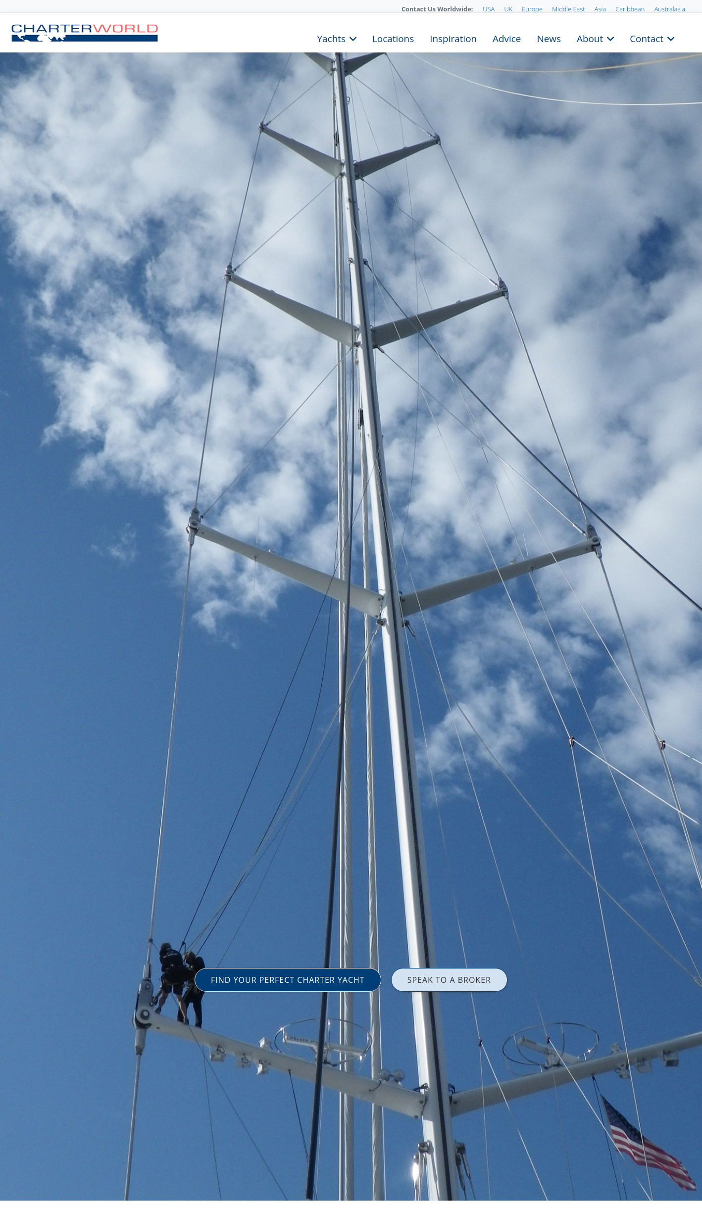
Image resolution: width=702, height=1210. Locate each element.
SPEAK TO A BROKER (449, 979)
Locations (393, 37)
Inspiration (453, 37)
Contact (646, 37)
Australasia (669, 8)
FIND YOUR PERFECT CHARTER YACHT (288, 979)
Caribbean (630, 8)
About (590, 37)
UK (508, 8)
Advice (507, 37)
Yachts (331, 37)
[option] (351, 605)
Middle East (568, 8)
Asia (600, 8)
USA (489, 8)
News (548, 37)
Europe (532, 8)
